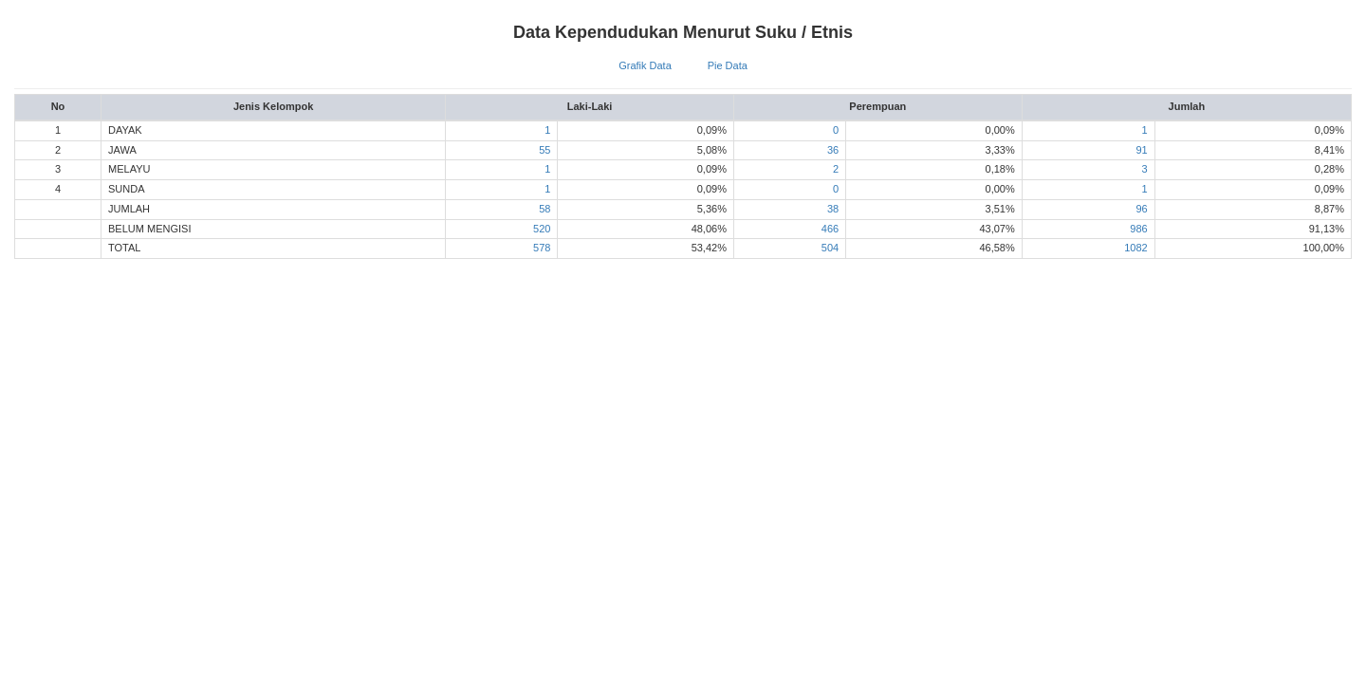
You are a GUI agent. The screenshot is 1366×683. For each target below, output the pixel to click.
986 (1138, 228)
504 (830, 247)
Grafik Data (645, 65)
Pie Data (727, 65)
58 (544, 208)
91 (1141, 150)
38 (833, 208)
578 (541, 247)
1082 (1135, 247)
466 (830, 228)
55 (544, 150)
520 (541, 228)
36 (833, 150)
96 (1141, 208)
